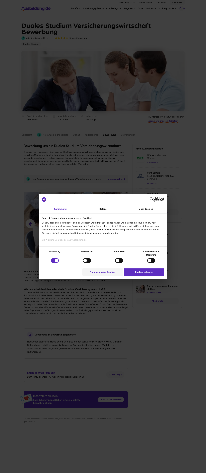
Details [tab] (103, 209)
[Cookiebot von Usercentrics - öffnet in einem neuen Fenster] (151, 199)
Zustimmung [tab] (60, 209)
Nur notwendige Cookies (102, 272)
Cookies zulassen (144, 272)
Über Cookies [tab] (146, 209)
